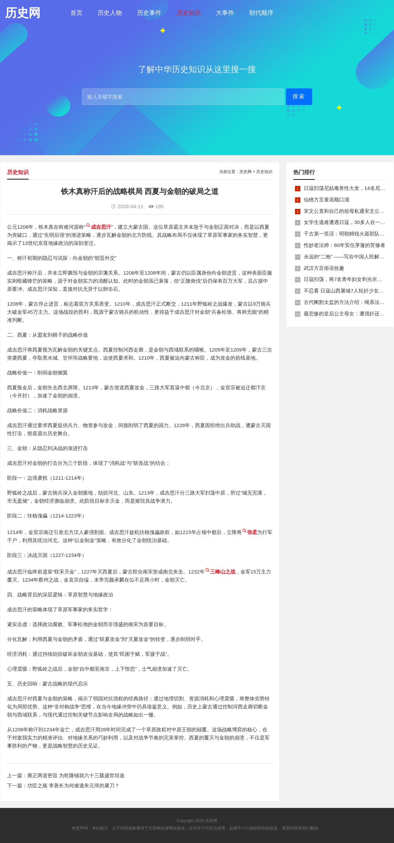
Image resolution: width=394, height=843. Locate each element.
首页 (76, 12)
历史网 (245, 171)
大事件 (225, 12)
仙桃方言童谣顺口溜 (326, 199)
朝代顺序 (261, 12)
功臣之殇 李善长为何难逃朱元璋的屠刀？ (73, 785)
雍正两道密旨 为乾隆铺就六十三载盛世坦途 (76, 775)
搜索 (299, 96)
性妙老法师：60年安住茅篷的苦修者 (344, 245)
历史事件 (149, 12)
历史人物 (110, 12)
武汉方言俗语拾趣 (324, 268)
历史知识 (188, 12)
